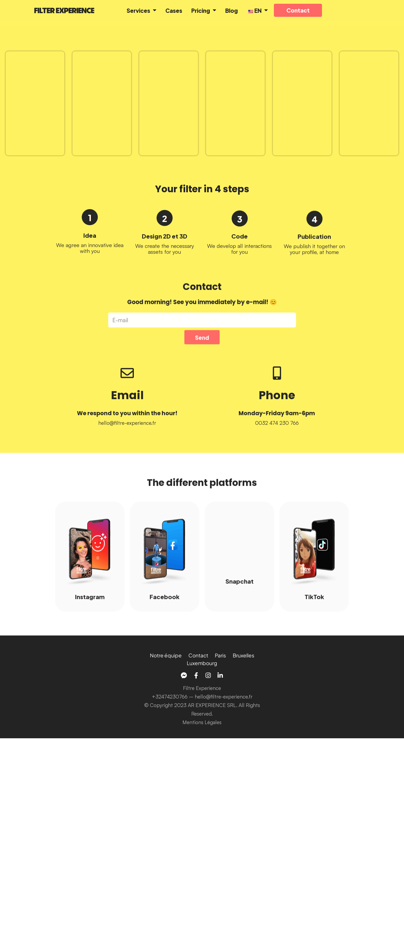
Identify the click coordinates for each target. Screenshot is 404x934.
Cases (173, 10)
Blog (231, 10)
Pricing (203, 10)
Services (141, 10)
